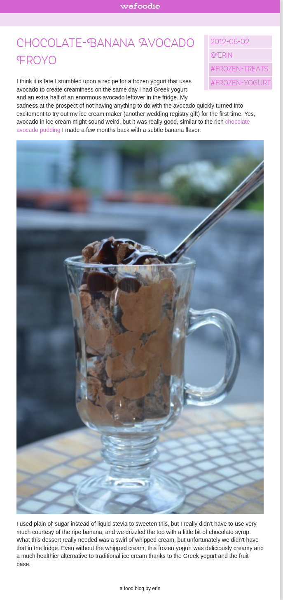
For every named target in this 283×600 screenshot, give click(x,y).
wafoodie (140, 6)
